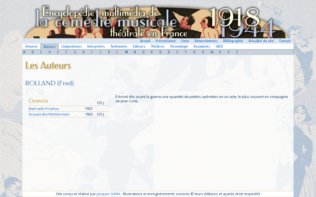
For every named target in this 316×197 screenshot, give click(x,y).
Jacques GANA (108, 193)
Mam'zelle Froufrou (44, 108)
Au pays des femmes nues (49, 114)
